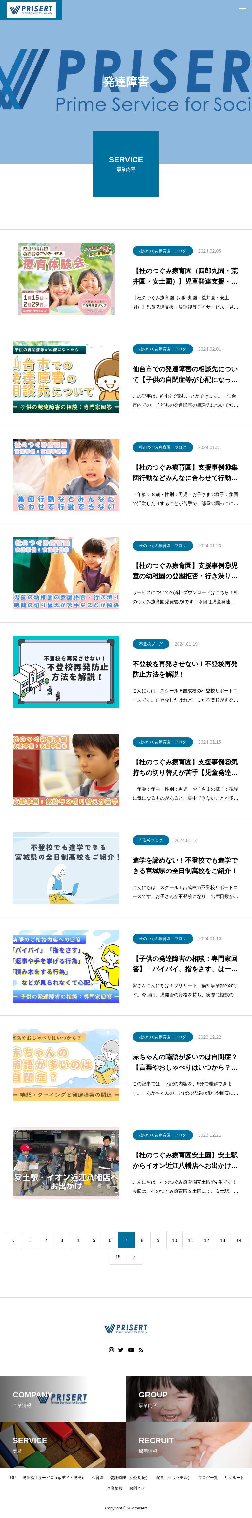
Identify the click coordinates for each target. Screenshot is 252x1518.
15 (118, 1257)
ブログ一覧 (208, 1477)
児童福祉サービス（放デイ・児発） (53, 1477)
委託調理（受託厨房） (130, 1477)
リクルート (234, 1477)
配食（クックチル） (174, 1477)
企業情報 (115, 1488)
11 (190, 1240)
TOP (12, 1477)
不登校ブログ (151, 644)
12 (206, 1240)
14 (239, 1240)
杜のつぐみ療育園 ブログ (162, 251)
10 (174, 1240)
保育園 (98, 1477)
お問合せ (137, 1488)
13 (222, 1240)
